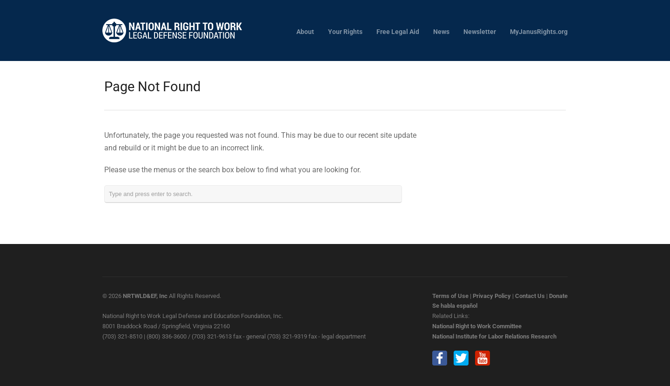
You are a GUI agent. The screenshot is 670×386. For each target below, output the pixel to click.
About (305, 32)
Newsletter (479, 32)
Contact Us (530, 295)
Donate (558, 295)
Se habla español (454, 305)
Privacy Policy (492, 295)
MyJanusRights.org (539, 32)
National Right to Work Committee (477, 326)
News (441, 32)
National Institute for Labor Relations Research (494, 336)
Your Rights (345, 32)
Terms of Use (450, 295)
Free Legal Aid (397, 32)
